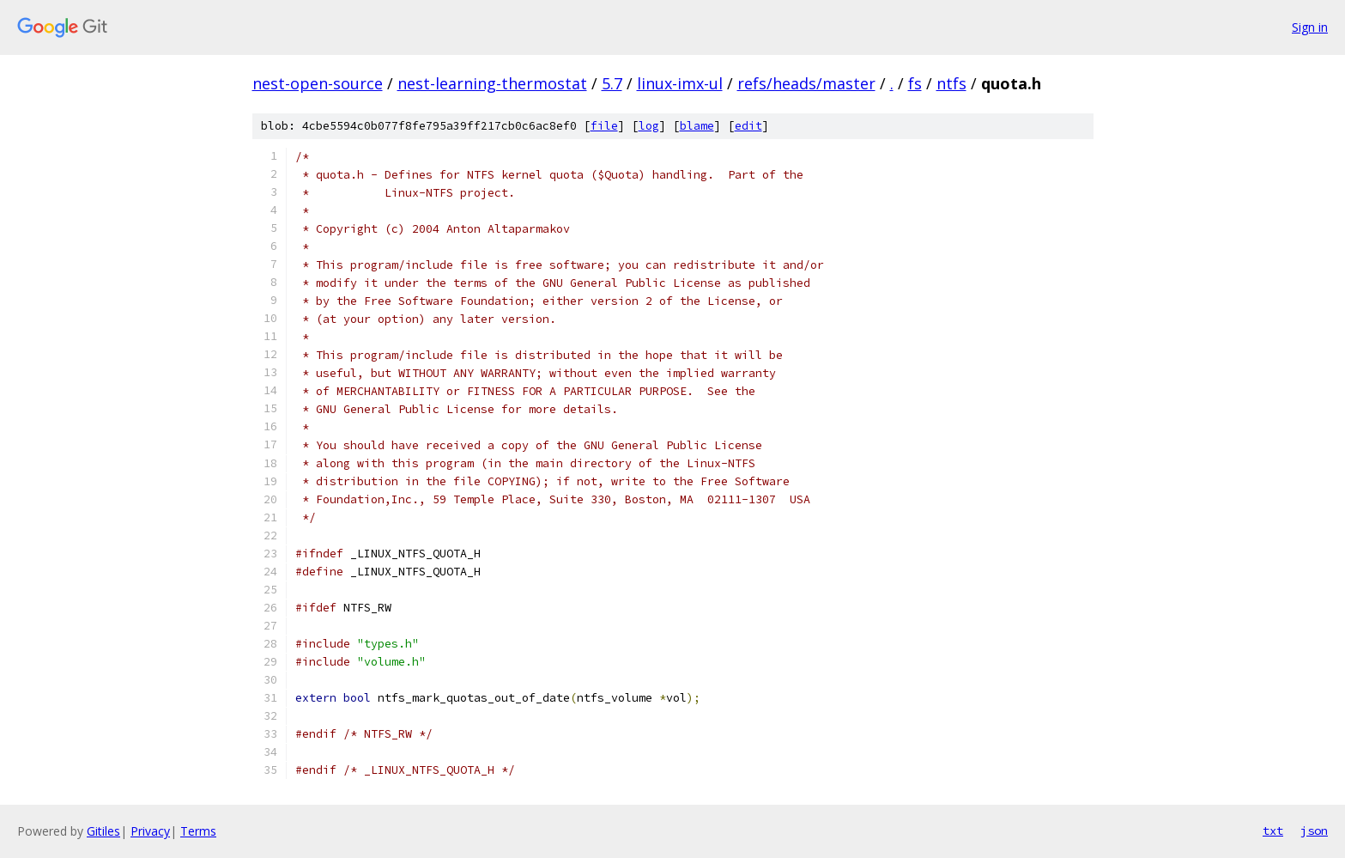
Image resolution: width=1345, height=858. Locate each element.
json (1314, 830)
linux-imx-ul (680, 83)
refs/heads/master (806, 83)
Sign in (1310, 27)
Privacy (150, 831)
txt (1273, 830)
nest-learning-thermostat (492, 83)
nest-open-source (317, 83)
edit (748, 126)
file (604, 126)
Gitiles (103, 831)
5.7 (612, 83)
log (649, 126)
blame (697, 126)
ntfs (951, 83)
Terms (198, 831)
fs (915, 83)
